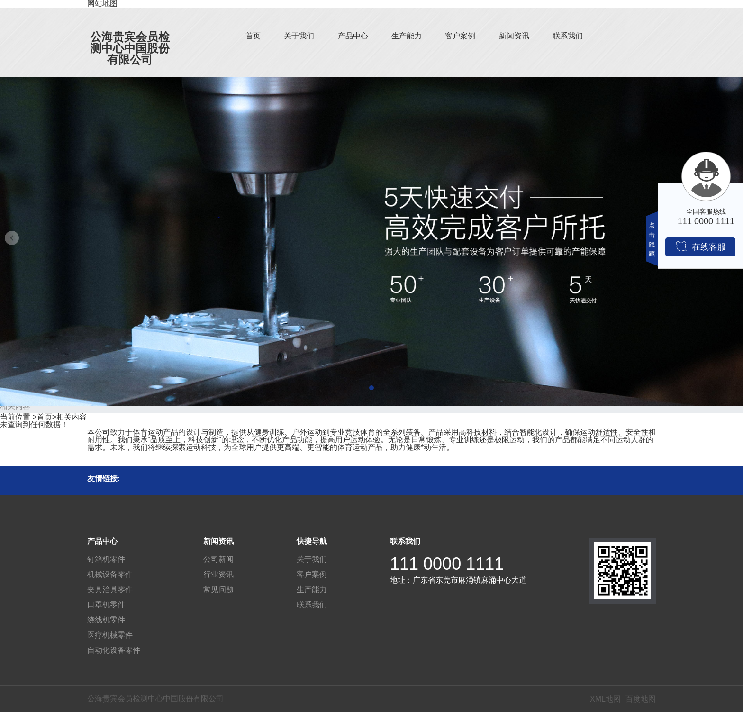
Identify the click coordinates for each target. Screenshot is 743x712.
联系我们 (568, 36)
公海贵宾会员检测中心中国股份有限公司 (130, 48)
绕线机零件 (106, 620)
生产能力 (406, 36)
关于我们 (299, 36)
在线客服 (700, 246)
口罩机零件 (106, 605)
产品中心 (353, 36)
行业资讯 (218, 574)
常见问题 (218, 589)
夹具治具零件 (110, 589)
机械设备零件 (110, 574)
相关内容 (71, 417)
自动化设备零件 (113, 650)
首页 (253, 36)
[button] (371, 387)
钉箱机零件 (106, 559)
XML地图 (605, 699)
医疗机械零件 (110, 635)
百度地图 (640, 699)
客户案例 (460, 36)
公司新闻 (218, 559)
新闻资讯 (514, 36)
